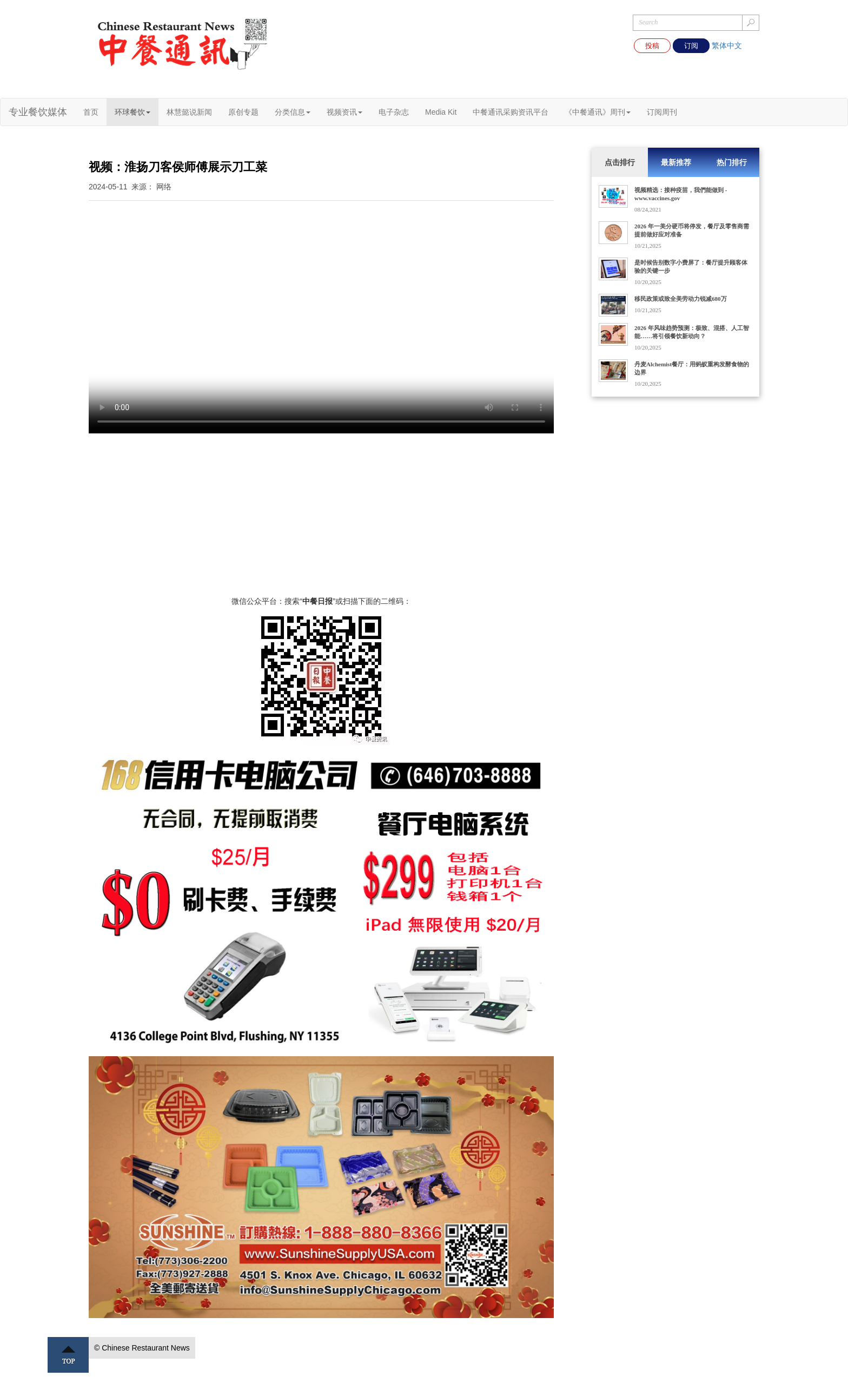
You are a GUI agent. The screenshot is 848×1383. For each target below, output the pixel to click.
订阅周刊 (662, 112)
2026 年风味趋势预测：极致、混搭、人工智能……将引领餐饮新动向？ (691, 332)
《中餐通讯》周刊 (598, 112)
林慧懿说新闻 (189, 112)
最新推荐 (676, 162)
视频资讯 (344, 112)
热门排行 (732, 162)
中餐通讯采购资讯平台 (510, 112)
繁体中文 (727, 45)
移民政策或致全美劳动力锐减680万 (680, 298)
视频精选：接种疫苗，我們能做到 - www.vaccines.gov (680, 194)
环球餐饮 (132, 112)
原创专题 (243, 112)
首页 (90, 112)
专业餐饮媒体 (38, 112)
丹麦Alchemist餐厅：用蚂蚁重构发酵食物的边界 (691, 368)
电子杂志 (394, 112)
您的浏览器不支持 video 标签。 (321, 317)
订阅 (691, 46)
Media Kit (440, 112)
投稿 (652, 46)
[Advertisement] (321, 520)
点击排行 (620, 162)
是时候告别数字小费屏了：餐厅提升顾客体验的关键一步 (690, 266)
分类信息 (292, 112)
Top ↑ (68, 1355)
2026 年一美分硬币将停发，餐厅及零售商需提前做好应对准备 (691, 230)
